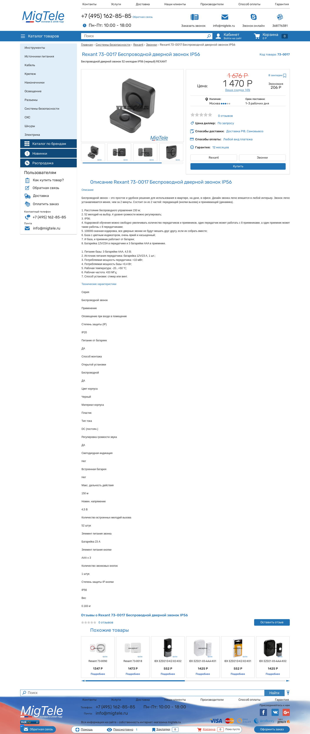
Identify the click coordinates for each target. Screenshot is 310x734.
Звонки (151, 45)
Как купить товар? (48, 180)
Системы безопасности (113, 45)
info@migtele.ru (46, 228)
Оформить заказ (272, 729)
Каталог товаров (39, 36)
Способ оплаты (249, 4)
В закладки (275, 75)
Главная (87, 45)
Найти (274, 693)
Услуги (116, 4)
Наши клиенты (175, 4)
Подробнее (98, 674)
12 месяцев (220, 147)
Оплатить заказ (46, 204)
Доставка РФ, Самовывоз (244, 131)
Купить (238, 166)
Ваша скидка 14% (237, 90)
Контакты (89, 4)
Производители (212, 4)
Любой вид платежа (238, 139)
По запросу (226, 123)
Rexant (138, 45)
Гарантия (282, 4)
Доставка (143, 4)
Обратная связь (143, 16)
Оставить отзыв (271, 622)
